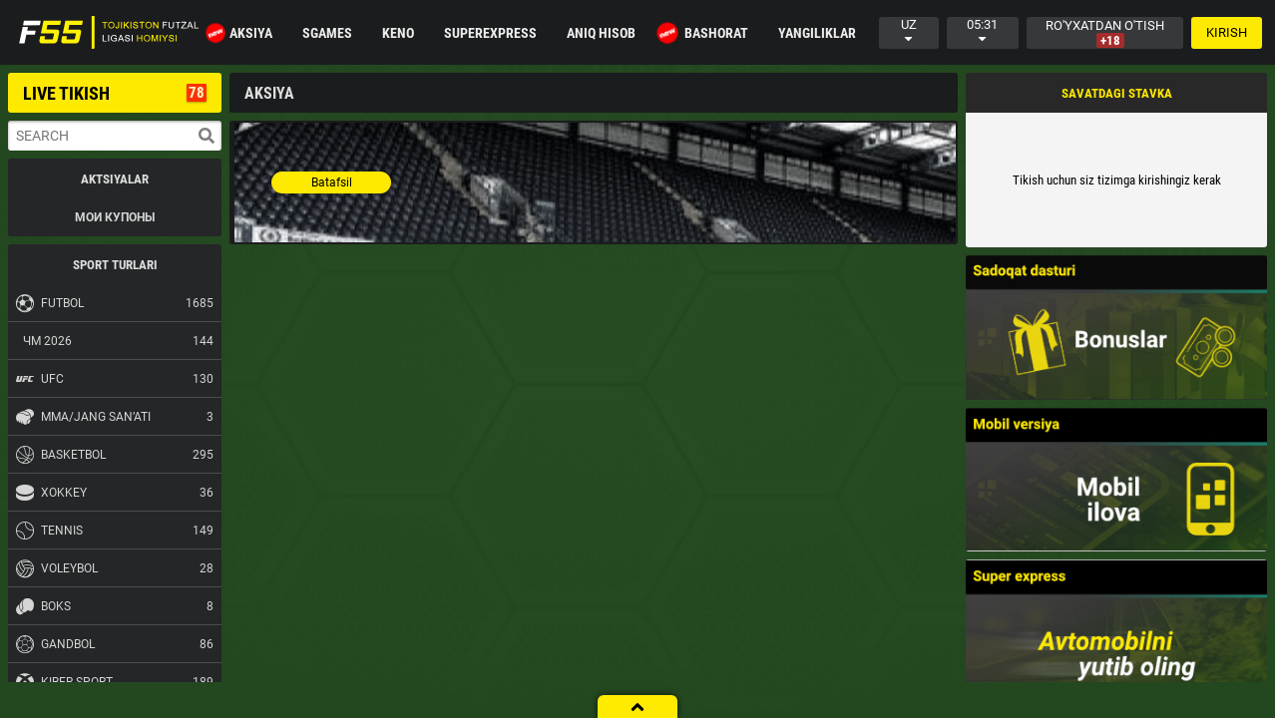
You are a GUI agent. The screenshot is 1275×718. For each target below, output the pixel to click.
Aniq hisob (601, 33)
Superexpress (490, 33)
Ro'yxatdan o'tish (1105, 33)
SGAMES (327, 33)
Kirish (1226, 32)
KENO (398, 33)
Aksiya (240, 33)
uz (909, 31)
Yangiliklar (817, 33)
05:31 (982, 31)
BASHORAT (704, 33)
